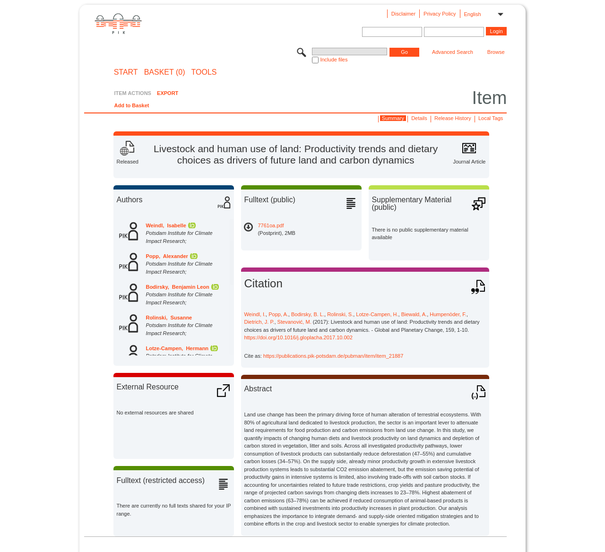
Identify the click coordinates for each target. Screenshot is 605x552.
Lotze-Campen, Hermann (177, 348)
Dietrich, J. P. (259, 322)
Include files (333, 59)
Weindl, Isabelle (166, 225)
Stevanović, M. (294, 322)
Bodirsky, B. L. (307, 314)
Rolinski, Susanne (169, 317)
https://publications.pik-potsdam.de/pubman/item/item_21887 (333, 356)
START (126, 72)
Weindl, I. (255, 314)
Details (419, 118)
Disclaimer (403, 14)
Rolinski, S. (340, 314)
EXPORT (167, 93)
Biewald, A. (414, 314)
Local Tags (490, 118)
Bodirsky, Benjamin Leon (177, 287)
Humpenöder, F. (448, 314)
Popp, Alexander (167, 256)
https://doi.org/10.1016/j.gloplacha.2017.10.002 (298, 337)
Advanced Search (452, 52)
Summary (393, 118)
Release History (452, 118)
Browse (496, 52)
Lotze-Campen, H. (377, 314)
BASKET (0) (164, 72)
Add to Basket (131, 105)
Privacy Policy (440, 14)
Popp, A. (278, 314)
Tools (204, 72)
